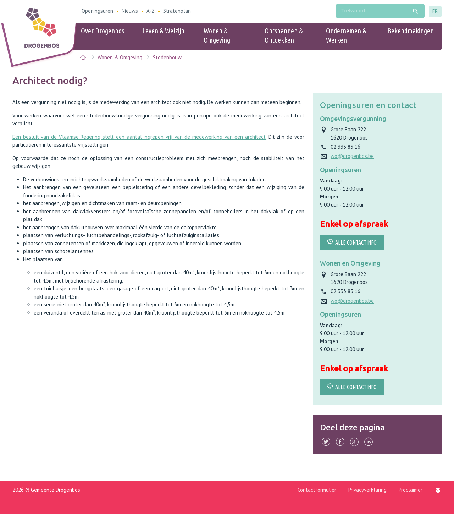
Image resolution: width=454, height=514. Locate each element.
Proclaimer (410, 489)
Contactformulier (317, 489)
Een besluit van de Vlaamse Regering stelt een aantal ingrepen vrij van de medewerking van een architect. (139, 136)
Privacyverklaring (367, 489)
